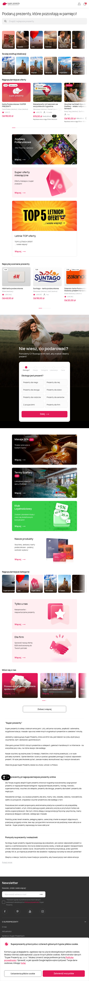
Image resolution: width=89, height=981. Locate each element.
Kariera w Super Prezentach (13, 936)
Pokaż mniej (7, 862)
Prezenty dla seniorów (55, 397)
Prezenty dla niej (53, 382)
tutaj (23, 963)
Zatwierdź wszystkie (64, 973)
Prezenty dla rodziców (32, 397)
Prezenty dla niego (30, 382)
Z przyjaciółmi (29, 404)
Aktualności (7, 931)
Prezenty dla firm (53, 404)
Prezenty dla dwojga (31, 390)
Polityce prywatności (32, 902)
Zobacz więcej (44, 709)
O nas (4, 927)
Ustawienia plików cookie (23, 973)
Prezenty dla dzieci (54, 390)
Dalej (44, 414)
